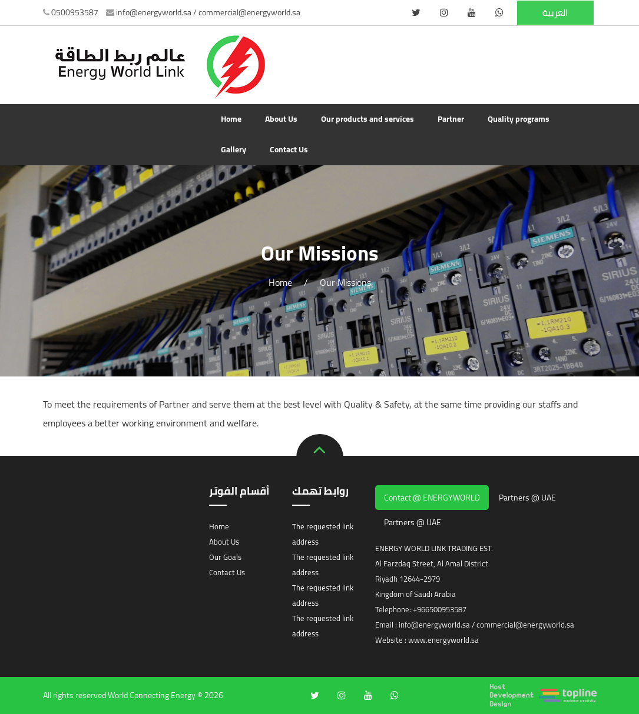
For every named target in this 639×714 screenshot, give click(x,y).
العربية (555, 12)
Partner (451, 118)
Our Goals (225, 557)
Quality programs (518, 118)
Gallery (233, 149)
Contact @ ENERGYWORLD (432, 497)
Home (231, 118)
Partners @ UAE (527, 497)
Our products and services (367, 118)
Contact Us (289, 149)
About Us (281, 118)
